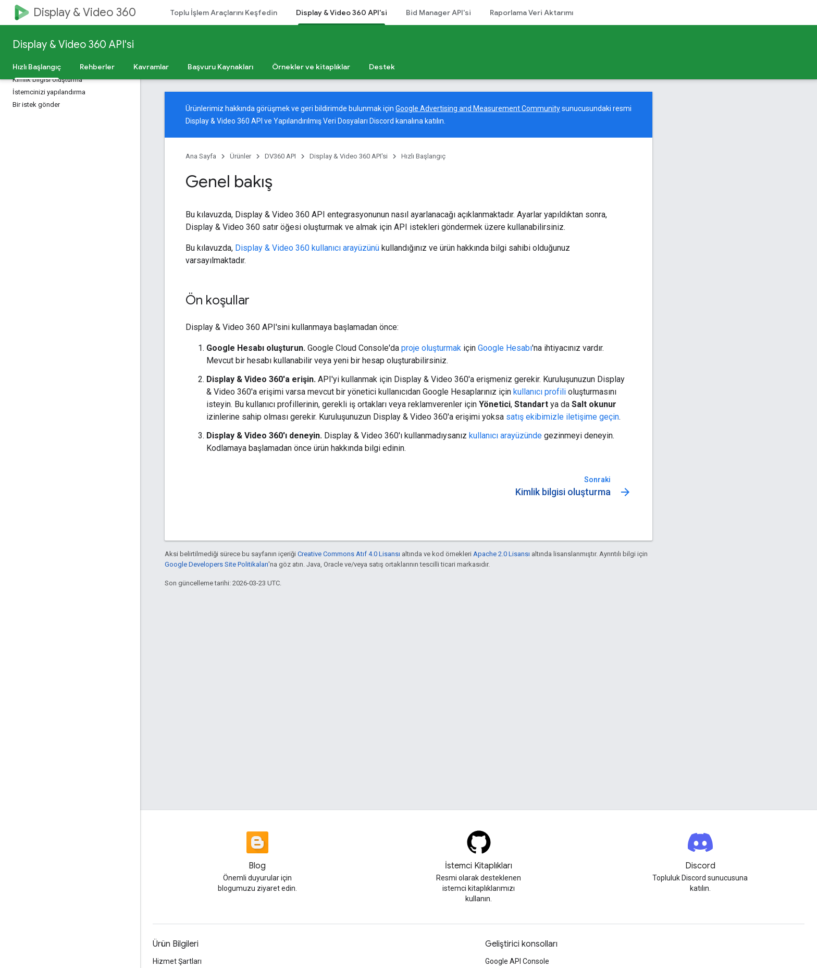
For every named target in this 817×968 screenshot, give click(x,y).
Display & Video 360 (84, 12)
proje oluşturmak (431, 348)
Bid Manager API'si (438, 12)
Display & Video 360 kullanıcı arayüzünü (307, 248)
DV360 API (280, 156)
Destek (382, 66)
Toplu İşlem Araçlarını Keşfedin (223, 12)
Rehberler (97, 66)
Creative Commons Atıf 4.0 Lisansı (349, 554)
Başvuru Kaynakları (220, 66)
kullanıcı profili (539, 392)
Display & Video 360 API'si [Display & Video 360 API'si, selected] (341, 12)
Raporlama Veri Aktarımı (531, 12)
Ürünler (240, 156)
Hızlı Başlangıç (423, 156)
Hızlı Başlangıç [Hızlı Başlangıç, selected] (37, 66)
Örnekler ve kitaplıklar (311, 66)
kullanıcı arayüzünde (505, 435)
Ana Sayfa (200, 156)
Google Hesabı (505, 348)
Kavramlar (151, 66)
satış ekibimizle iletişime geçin (562, 417)
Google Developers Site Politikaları (216, 564)
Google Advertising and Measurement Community (477, 108)
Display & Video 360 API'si (73, 44)
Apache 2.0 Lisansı (501, 554)
